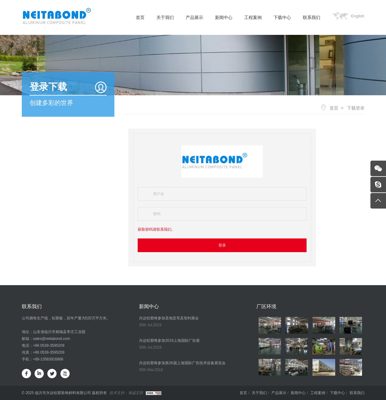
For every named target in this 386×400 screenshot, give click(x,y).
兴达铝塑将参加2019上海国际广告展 (169, 340)
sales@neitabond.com (51, 338)
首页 (140, 17)
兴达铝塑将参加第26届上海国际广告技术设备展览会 (182, 363)
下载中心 (282, 17)
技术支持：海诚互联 (126, 393)
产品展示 (194, 17)
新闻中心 (223, 17)
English (358, 16)
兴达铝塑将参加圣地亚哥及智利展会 (169, 318)
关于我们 (165, 17)
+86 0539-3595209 (48, 345)
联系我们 (311, 17)
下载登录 (356, 108)
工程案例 (253, 17)
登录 (222, 245)
